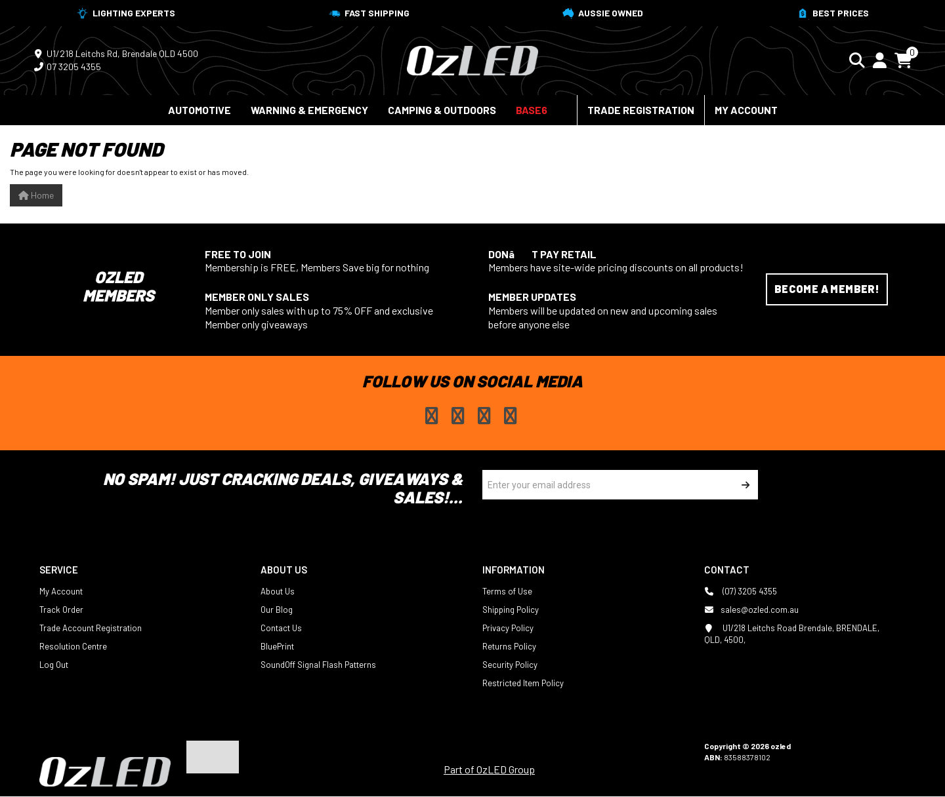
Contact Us (281, 628)
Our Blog (277, 609)
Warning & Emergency (309, 110)
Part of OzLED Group (489, 769)
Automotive (199, 110)
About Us (278, 591)
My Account (746, 110)
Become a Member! (826, 288)
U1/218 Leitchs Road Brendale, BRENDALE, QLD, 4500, (791, 633)
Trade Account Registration (90, 628)
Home (36, 195)
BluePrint (277, 646)
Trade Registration (640, 110)
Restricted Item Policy (523, 683)
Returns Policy (509, 646)
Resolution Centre (73, 646)
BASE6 (531, 110)
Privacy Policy (508, 628)
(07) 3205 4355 (740, 591)
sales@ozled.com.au (751, 609)
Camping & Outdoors (442, 110)
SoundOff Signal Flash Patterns (318, 664)
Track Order (61, 609)
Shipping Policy (510, 609)
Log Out (53, 664)
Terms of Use (507, 591)
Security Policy (509, 664)
